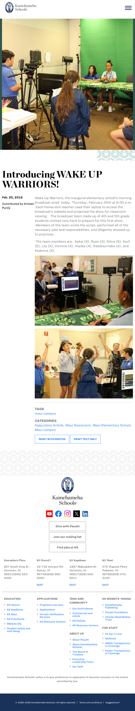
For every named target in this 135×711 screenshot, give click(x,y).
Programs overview (51, 605)
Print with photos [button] (52, 439)
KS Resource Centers (52, 621)
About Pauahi (80, 639)
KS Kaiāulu (78, 620)
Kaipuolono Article (49, 425)
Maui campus (45, 430)
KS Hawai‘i (13, 605)
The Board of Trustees (80, 653)
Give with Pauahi (68, 526)
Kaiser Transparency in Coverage (117, 652)
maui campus (45, 413)
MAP (40, 584)
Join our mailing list (67, 536)
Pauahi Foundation (116, 612)
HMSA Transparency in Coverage (117, 644)
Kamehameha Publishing (113, 606)
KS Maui (12, 614)
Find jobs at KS (67, 547)
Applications (47, 609)
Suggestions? (112, 702)
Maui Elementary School (112, 425)
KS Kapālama (15, 609)
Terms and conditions (90, 702)
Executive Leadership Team (83, 660)
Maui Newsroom (78, 425)
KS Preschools (15, 619)
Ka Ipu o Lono (113, 633)
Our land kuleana (82, 608)
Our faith (77, 666)
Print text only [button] (85, 439)
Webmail (110, 638)
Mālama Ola (14, 623)
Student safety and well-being (18, 629)
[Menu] (127, 8)
